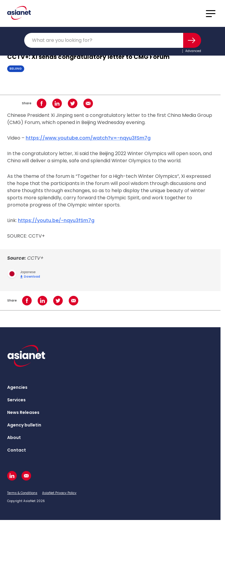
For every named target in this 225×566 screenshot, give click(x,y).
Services (16, 400)
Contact (16, 450)
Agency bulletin (24, 425)
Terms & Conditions (22, 493)
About (14, 437)
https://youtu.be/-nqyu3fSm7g (56, 220)
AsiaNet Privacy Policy (59, 493)
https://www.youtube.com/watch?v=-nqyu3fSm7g (88, 137)
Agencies (17, 387)
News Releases (23, 412)
